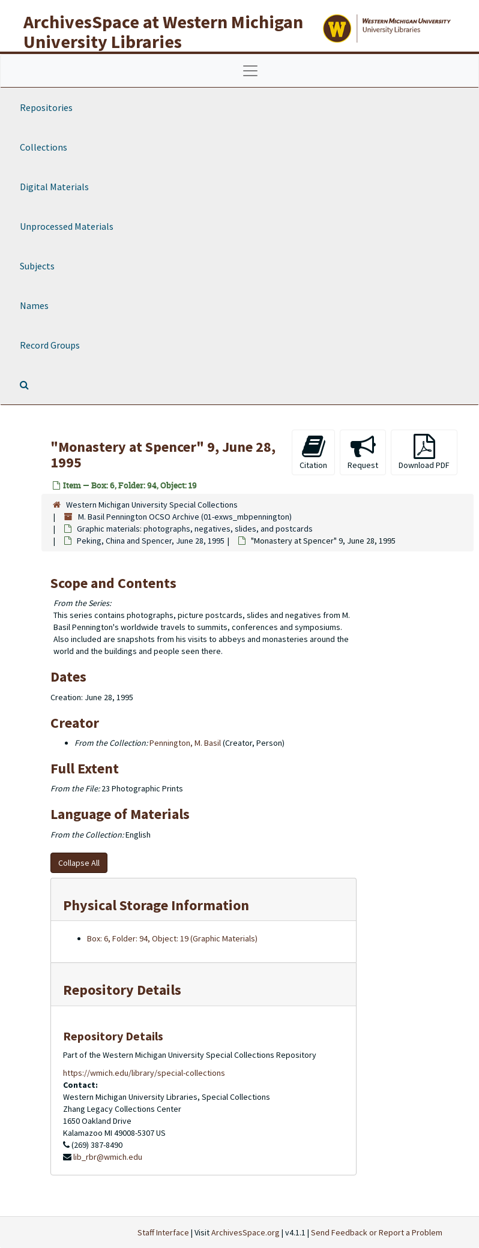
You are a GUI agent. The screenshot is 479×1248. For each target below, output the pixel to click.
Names (34, 305)
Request (363, 452)
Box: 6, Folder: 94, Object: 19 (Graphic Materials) (172, 938)
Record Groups (50, 345)
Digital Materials (54, 187)
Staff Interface (163, 1232)
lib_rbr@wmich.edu (107, 1156)
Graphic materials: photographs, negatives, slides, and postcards (195, 528)
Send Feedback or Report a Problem (376, 1232)
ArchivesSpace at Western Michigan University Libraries (163, 31)
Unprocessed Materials (66, 226)
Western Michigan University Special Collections (152, 504)
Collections (43, 147)
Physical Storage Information (156, 905)
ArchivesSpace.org (245, 1232)
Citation (313, 452)
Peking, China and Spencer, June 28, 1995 (150, 540)
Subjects (37, 266)
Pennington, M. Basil (185, 742)
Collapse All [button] (79, 862)
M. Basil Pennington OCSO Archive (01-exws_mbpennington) (185, 516)
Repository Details (122, 989)
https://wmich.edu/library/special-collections (144, 1072)
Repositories (46, 107)
